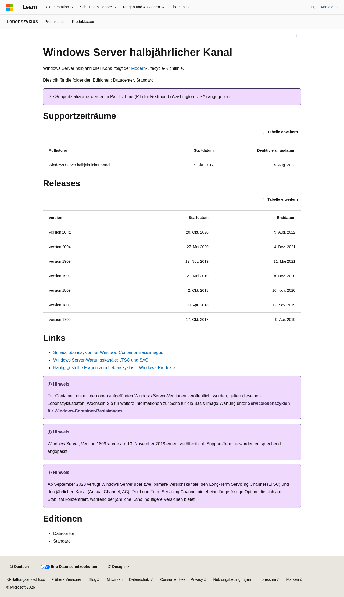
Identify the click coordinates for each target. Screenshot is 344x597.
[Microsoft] (9, 7)
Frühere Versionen (66, 579)
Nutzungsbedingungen (232, 579)
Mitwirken (115, 579)
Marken (292, 579)
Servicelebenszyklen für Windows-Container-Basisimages (108, 352)
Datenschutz (139, 579)
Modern (138, 68)
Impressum (266, 579)
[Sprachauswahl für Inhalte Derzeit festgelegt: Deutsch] (19, 567)
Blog (92, 579)
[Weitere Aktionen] (296, 35)
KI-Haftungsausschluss (25, 579)
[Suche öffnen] (313, 7)
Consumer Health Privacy (181, 579)
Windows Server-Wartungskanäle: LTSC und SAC (100, 360)
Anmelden (329, 7)
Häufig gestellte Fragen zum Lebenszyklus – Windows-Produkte (114, 367)
